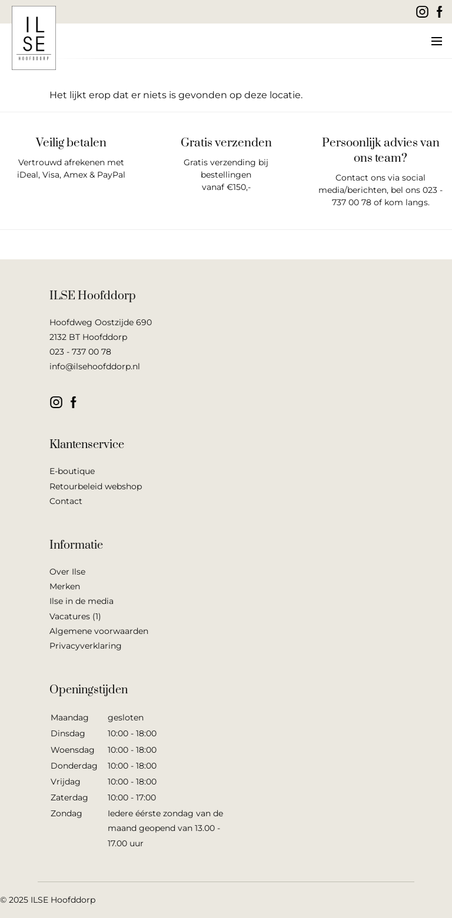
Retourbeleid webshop (95, 486)
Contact (65, 501)
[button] (435, 41)
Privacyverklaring (85, 645)
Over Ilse (67, 571)
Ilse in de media (81, 601)
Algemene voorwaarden (98, 631)
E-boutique (72, 471)
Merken (64, 586)
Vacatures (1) (75, 616)
